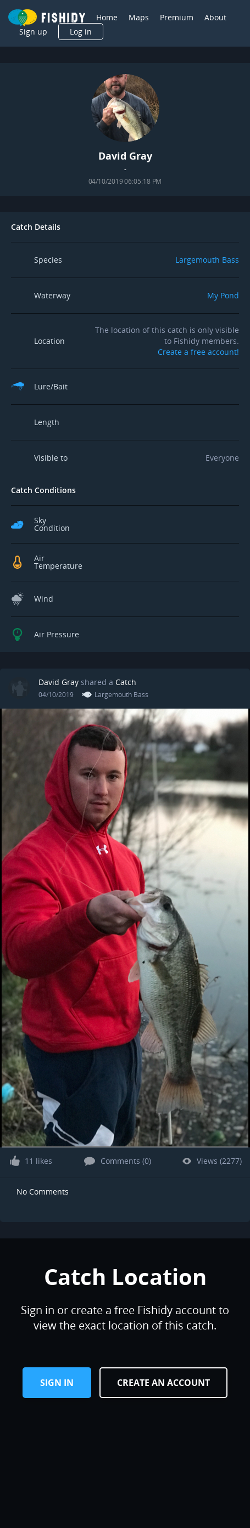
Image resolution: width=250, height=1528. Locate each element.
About (215, 17)
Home (107, 17)
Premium (176, 17)
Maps (139, 17)
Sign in (57, 1383)
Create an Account (163, 1383)
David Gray (58, 682)
